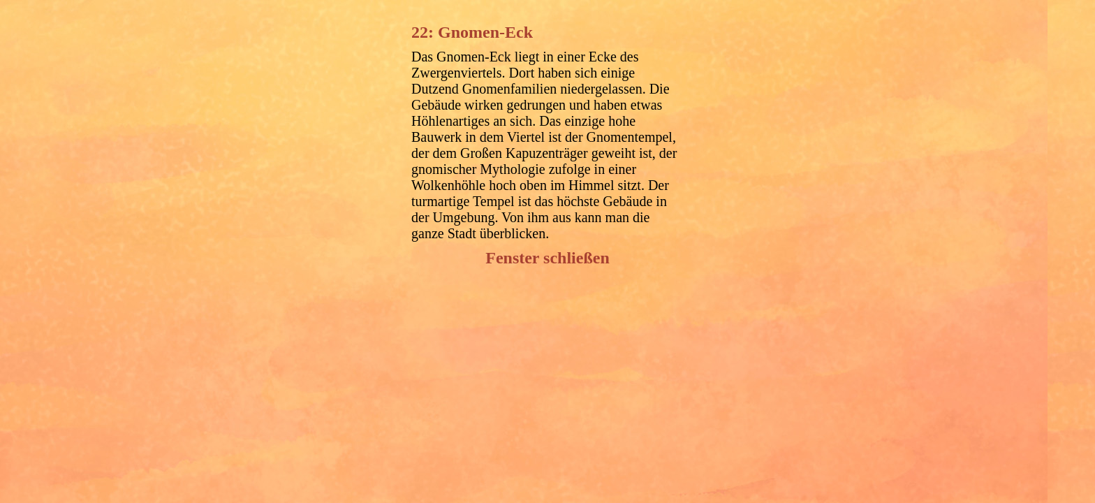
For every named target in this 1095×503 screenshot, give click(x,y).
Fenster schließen (547, 258)
